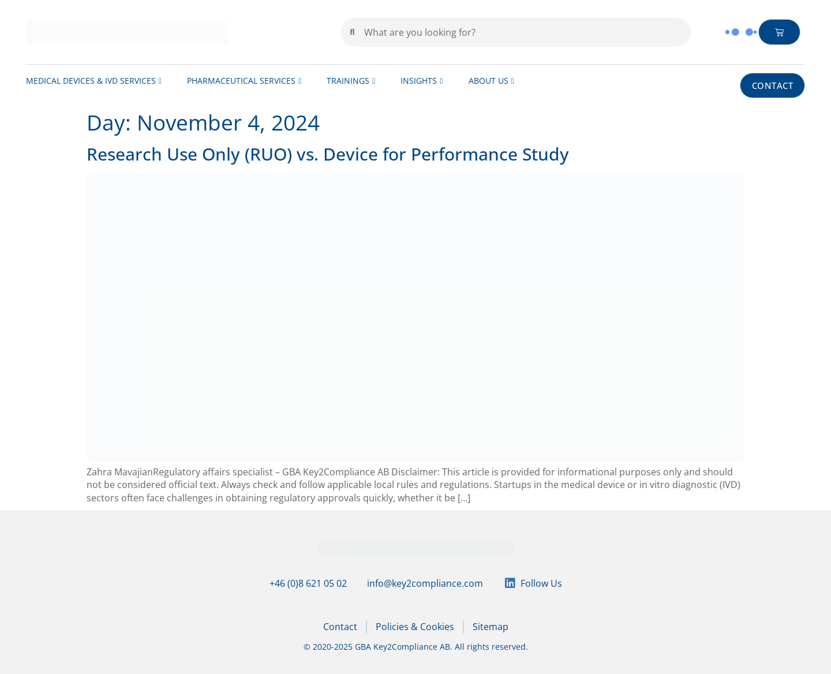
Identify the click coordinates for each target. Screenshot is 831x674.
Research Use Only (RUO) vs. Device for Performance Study (328, 154)
